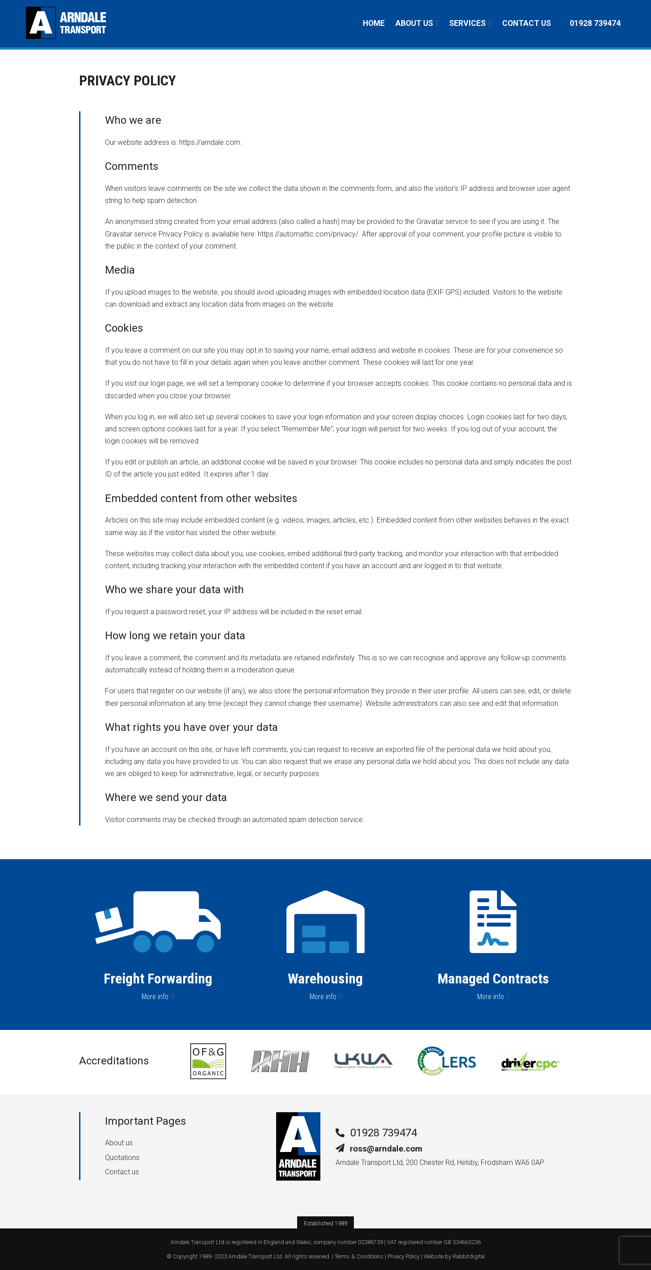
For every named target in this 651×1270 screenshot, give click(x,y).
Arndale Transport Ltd (255, 1256)
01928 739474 (383, 1133)
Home (374, 23)
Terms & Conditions (359, 1256)
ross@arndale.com (386, 1149)
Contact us (526, 23)
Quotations (122, 1157)
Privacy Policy (403, 1256)
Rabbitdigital (469, 1256)
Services (467, 23)
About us (414, 23)
